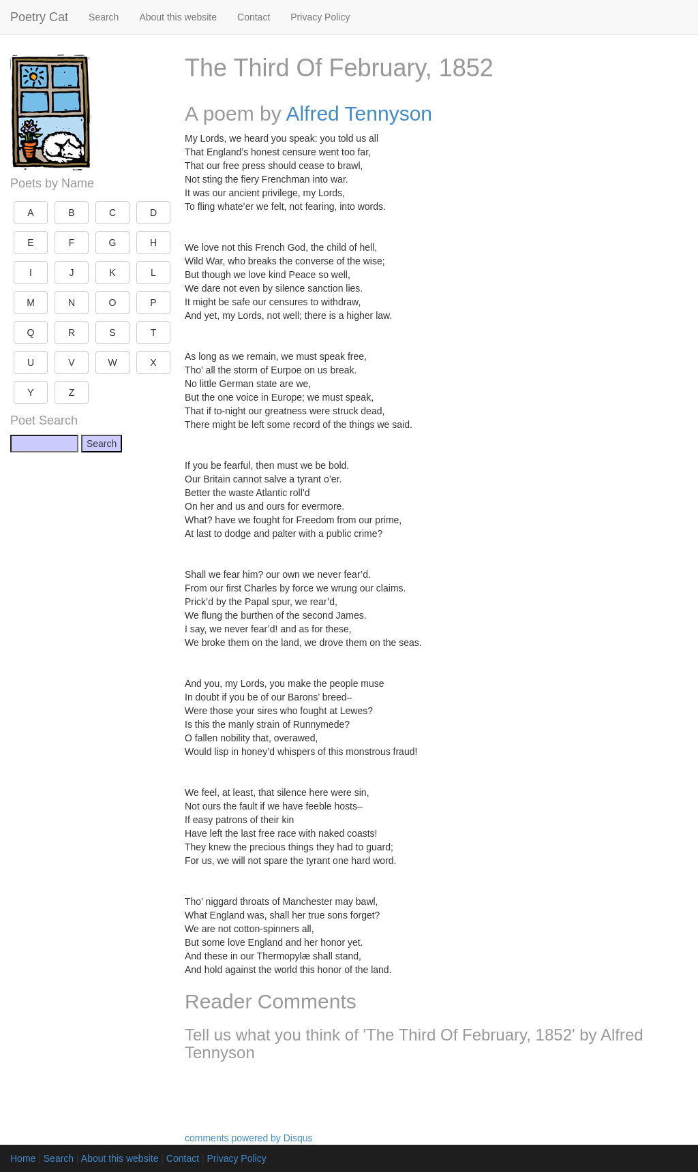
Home (22, 1158)
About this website (178, 17)
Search (104, 17)
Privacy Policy (320, 17)
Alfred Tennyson (359, 113)
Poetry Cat (39, 17)
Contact (253, 17)
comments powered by (249, 1137)
